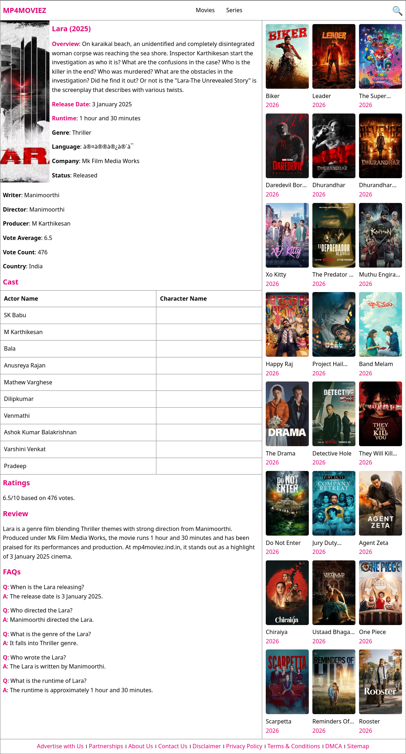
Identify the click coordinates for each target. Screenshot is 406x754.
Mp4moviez (24, 10)
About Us (140, 746)
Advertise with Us (60, 746)
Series (234, 10)
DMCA (333, 746)
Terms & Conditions (294, 746)
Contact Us (172, 746)
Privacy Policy (244, 746)
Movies (205, 10)
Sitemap (358, 746)
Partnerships (106, 746)
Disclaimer (207, 746)
